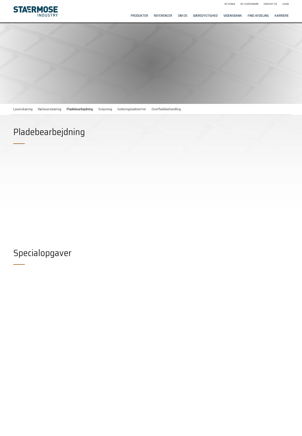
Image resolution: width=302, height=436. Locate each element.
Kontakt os (270, 4)
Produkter (139, 15)
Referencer (163, 15)
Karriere (282, 15)
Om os (182, 15)
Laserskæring (23, 109)
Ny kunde (230, 4)
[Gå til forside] (35, 11)
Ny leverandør (249, 4)
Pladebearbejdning (80, 109)
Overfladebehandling (166, 109)
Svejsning (105, 109)
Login (285, 4)
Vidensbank (232, 15)
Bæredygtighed (205, 15)
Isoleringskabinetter (131, 109)
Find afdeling (258, 15)
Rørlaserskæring (49, 109)
